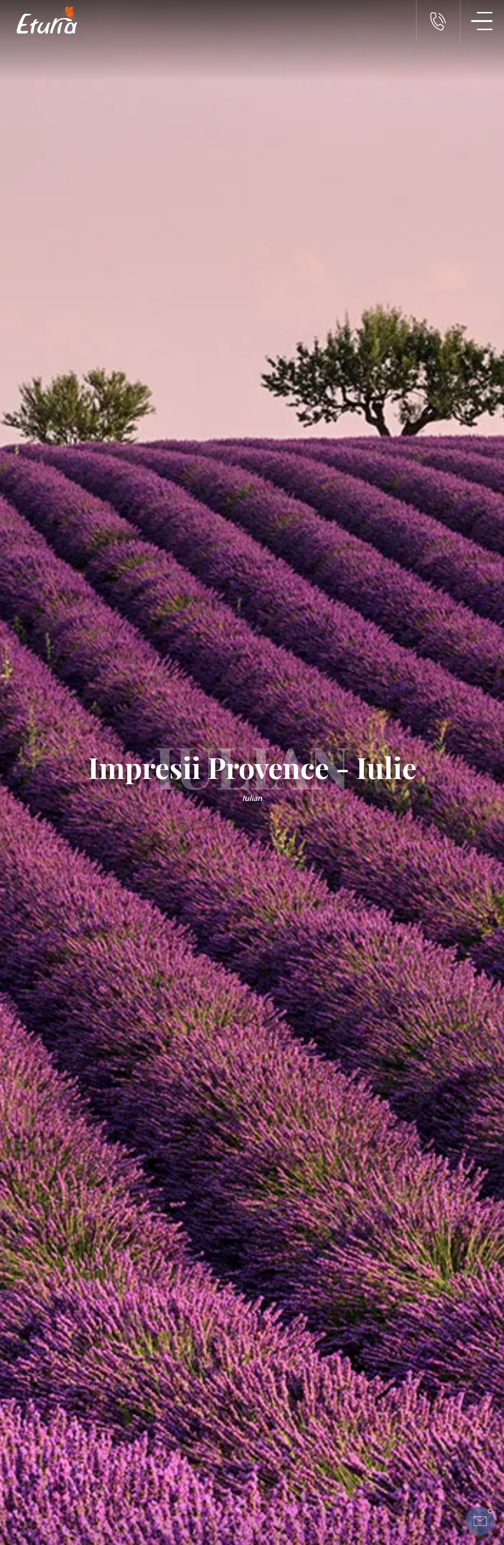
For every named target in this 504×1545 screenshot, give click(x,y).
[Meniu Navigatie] (482, 21)
